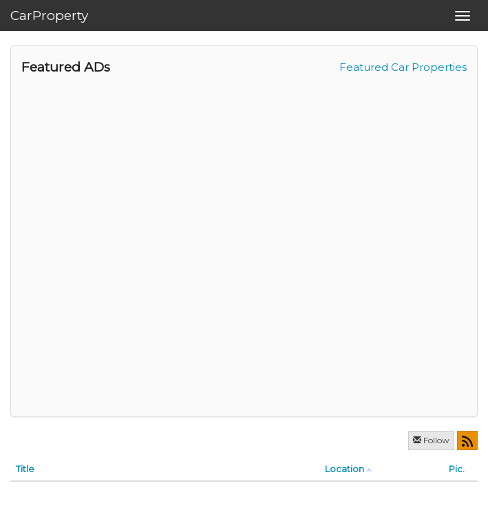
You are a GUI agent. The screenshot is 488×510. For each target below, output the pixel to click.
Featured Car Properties (403, 67)
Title (25, 468)
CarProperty (49, 15)
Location (344, 468)
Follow (431, 440)
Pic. (457, 468)
